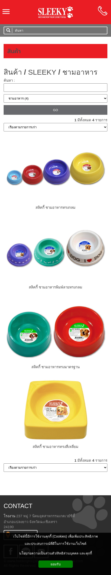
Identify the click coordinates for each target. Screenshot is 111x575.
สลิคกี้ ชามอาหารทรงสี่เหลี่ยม (55, 447)
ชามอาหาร (79, 72)
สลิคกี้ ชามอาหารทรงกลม (55, 207)
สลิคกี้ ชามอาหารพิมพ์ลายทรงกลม (55, 287)
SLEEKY (42, 72)
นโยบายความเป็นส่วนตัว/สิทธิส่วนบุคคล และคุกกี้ (55, 553)
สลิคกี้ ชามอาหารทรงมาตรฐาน (55, 367)
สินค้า (14, 51)
